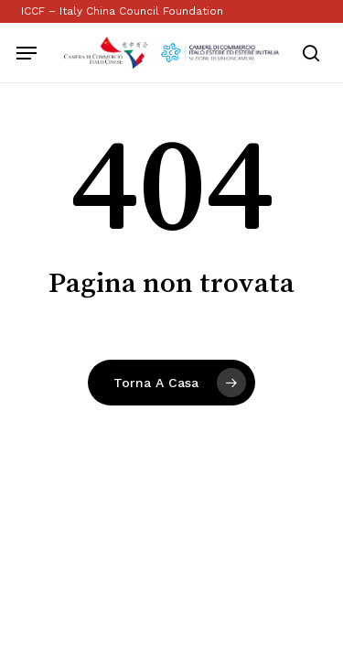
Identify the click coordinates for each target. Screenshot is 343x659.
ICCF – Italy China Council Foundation (122, 11)
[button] (26, 53)
